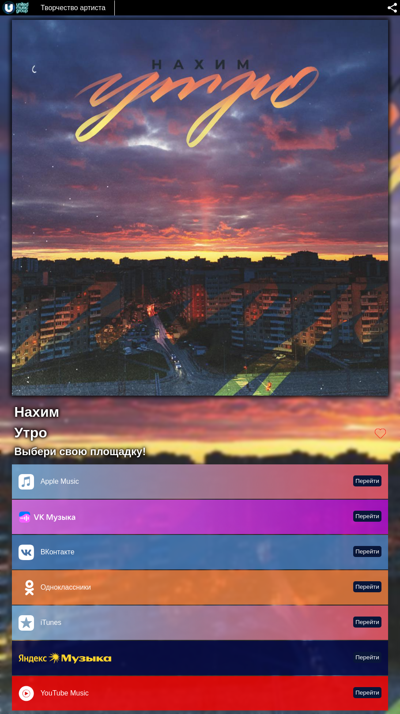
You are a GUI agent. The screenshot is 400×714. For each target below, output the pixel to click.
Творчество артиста (73, 7)
